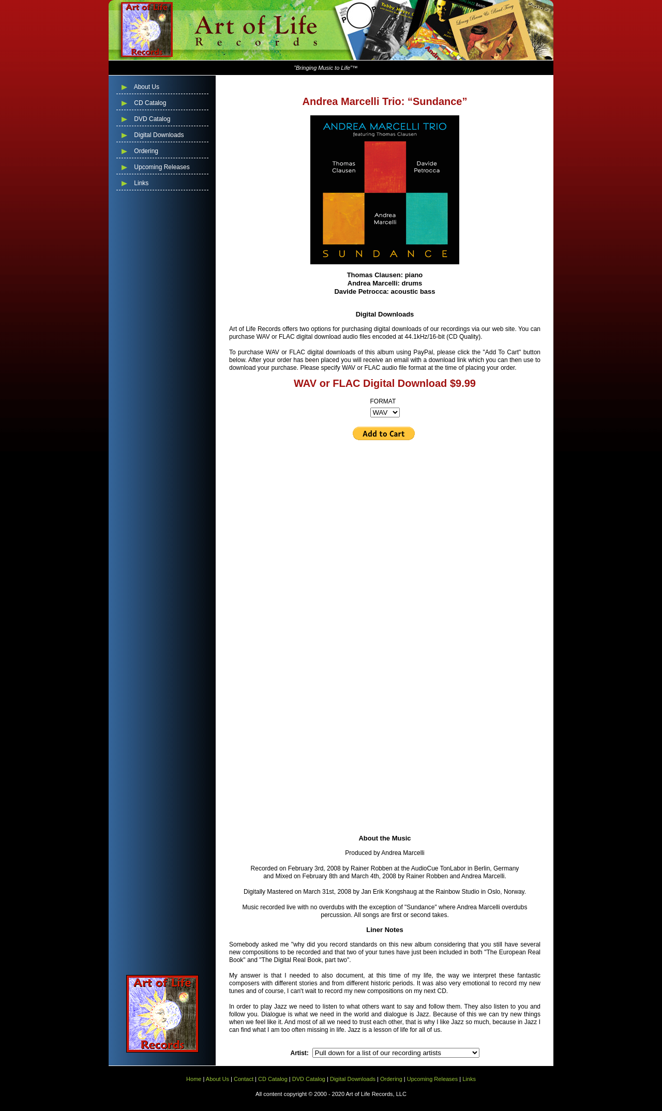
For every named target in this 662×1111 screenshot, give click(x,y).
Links (140, 183)
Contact (243, 1079)
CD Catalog (149, 103)
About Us (145, 87)
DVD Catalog (151, 119)
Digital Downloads (158, 135)
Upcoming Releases (161, 167)
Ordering (145, 151)
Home (193, 1079)
